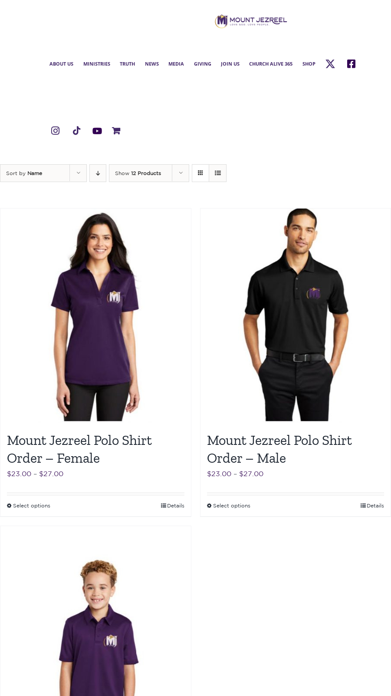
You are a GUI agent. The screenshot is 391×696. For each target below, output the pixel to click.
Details (175, 505)
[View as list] (217, 173)
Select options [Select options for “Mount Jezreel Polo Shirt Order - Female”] (31, 505)
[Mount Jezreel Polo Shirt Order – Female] (95, 316)
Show (138, 173)
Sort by (24, 173)
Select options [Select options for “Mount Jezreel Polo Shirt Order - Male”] (231, 505)
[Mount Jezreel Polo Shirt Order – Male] (295, 316)
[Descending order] (97, 173)
